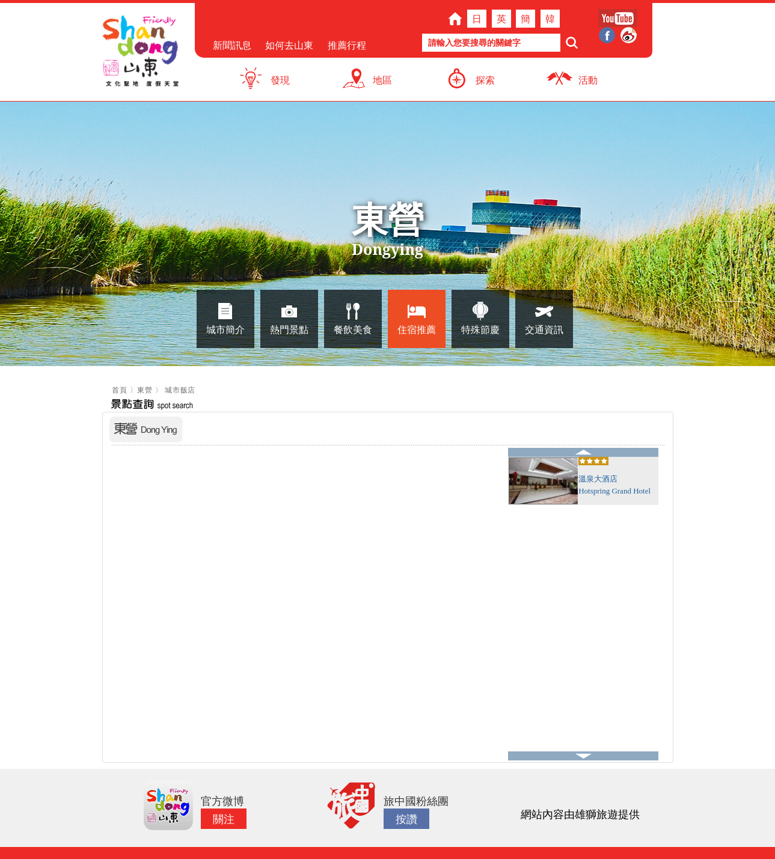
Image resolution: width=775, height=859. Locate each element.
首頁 (119, 390)
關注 (223, 819)
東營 (144, 390)
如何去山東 (289, 45)
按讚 (406, 819)
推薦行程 (347, 45)
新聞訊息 (232, 45)
